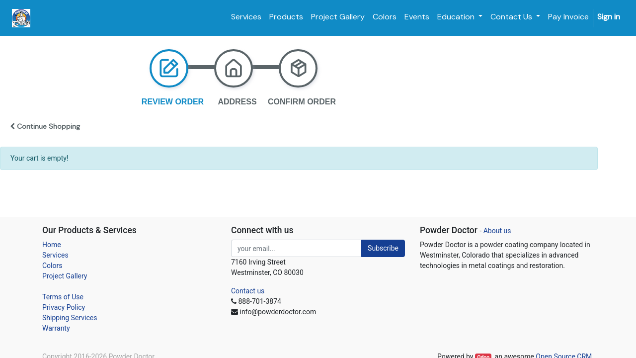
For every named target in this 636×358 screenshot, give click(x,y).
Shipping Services (69, 318)
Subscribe (383, 248)
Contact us (247, 291)
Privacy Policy (63, 307)
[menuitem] (246, 17)
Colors (52, 265)
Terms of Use (62, 297)
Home (51, 245)
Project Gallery (64, 276)
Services (55, 255)
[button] (40, 126)
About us (497, 231)
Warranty (56, 328)
